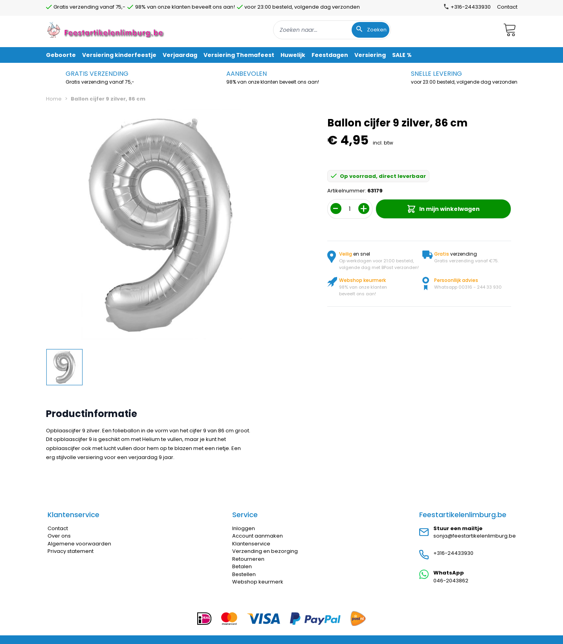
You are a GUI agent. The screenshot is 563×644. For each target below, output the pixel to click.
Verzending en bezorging (265, 551)
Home (54, 98)
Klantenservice (251, 543)
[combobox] (332, 29)
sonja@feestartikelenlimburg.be (474, 536)
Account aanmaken (257, 536)
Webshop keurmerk (257, 581)
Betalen (242, 566)
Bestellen (244, 574)
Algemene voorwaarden (79, 543)
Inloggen (243, 528)
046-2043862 (450, 580)
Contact (507, 7)
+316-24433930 (453, 553)
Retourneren (248, 559)
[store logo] (106, 29)
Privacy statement (71, 551)
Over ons (59, 536)
